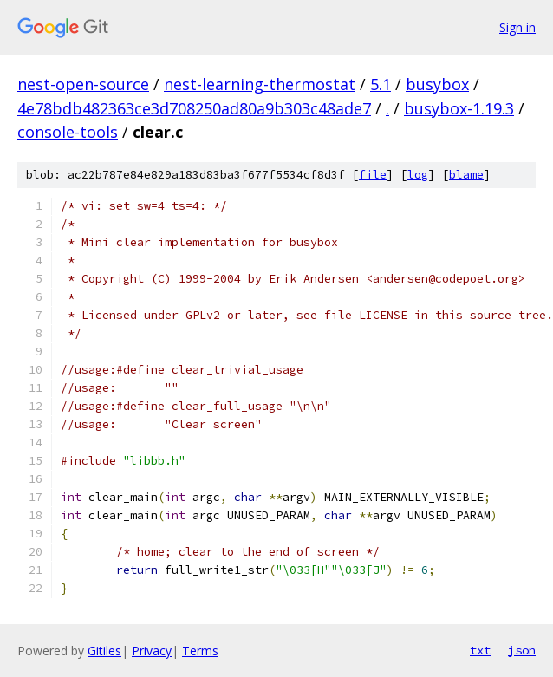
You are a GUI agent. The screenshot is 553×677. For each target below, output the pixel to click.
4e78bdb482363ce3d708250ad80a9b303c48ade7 (194, 108)
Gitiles (104, 650)
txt (480, 650)
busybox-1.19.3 (459, 108)
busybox (437, 84)
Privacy (152, 650)
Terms (200, 650)
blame (466, 174)
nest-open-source (83, 84)
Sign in (517, 27)
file (373, 174)
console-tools (67, 131)
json (522, 650)
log (417, 174)
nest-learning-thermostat (259, 84)
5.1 (380, 84)
